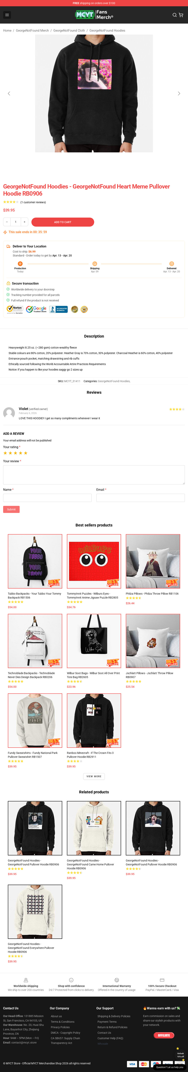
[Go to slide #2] (94, 161)
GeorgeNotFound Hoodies (107, 30)
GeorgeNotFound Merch (32, 30)
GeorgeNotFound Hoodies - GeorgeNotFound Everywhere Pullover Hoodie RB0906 (31, 947)
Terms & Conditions (62, 1021)
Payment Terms (107, 1021)
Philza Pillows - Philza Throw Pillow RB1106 (152, 593)
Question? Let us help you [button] (169, 1067)
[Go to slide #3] (114, 161)
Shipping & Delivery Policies (114, 1016)
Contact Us (104, 1032)
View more (94, 776)
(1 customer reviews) (33, 202)
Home (7, 30)
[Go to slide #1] (73, 161)
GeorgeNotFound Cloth (69, 30)
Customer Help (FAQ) (110, 1038)
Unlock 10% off (180, 1055)
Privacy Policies (60, 1027)
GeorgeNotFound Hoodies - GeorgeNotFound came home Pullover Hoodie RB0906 (90, 864)
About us (56, 1016)
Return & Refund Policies (112, 1027)
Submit (11, 509)
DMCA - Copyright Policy (65, 1032)
